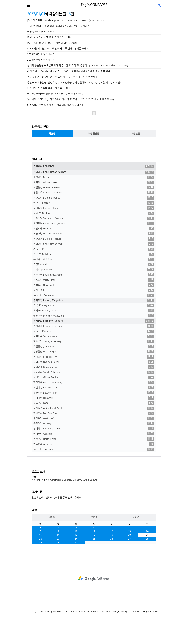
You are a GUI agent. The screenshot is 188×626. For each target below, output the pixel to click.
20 (129, 535)
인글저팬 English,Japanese (93, 274)
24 (76, 539)
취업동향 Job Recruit (93, 346)
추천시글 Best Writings (93, 392)
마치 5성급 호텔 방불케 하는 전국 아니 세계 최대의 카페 (55, 105)
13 (129, 531)
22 (40, 539)
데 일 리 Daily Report (93, 305)
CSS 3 (107, 612)
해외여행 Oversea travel (93, 362)
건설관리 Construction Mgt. (93, 244)
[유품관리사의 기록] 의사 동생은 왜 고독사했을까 (52, 43)
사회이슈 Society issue (93, 336)
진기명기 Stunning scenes (93, 428)
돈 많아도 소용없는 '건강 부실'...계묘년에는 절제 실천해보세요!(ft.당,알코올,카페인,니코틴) (74, 82)
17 (76, 535)
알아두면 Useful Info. (93, 418)
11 (94, 531)
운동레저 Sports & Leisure (93, 372)
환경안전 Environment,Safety (93, 223)
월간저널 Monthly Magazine (93, 315)
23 (58, 539)
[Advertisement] (94, 578)
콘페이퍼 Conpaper (93, 166)
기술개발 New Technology (93, 233)
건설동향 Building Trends (93, 198)
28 (147, 539)
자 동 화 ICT (93, 249)
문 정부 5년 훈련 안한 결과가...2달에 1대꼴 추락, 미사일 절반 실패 (61, 77)
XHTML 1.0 (94, 612)
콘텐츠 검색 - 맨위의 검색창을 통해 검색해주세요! (57, 497)
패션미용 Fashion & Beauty (93, 382)
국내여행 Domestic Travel (93, 367)
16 (58, 535)
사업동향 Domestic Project (93, 187)
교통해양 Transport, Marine (93, 218)
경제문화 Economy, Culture (93, 321)
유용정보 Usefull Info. (93, 280)
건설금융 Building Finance (93, 239)
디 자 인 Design (93, 213)
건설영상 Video (93, 264)
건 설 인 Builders (93, 254)
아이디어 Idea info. (93, 398)
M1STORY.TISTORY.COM (71, 612)
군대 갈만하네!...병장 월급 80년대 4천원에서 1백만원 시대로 (58, 26)
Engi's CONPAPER (94, 5)
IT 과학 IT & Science (93, 269)
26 (111, 539)
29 (40, 542)
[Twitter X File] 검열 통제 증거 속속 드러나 (49, 37)
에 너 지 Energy (93, 203)
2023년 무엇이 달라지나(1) (41, 60)
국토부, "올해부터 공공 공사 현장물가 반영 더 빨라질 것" (56, 94)
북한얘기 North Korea (93, 439)
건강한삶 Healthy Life (93, 351)
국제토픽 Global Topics (93, 377)
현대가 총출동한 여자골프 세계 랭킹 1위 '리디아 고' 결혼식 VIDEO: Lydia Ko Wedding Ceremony (77, 65)
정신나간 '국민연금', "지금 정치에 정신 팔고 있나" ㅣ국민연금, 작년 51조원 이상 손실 (70, 99)
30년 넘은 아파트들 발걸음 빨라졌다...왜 (47, 88)
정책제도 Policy (93, 177)
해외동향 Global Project (93, 182)
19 (111, 535)
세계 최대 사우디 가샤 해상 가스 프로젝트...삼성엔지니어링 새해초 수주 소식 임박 (68, 71)
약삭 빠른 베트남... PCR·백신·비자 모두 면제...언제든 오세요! (58, 48)
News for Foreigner (93, 295)
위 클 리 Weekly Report (93, 310)
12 (111, 531)
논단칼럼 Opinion (93, 259)
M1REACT (41, 612)
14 (147, 531)
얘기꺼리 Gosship (93, 433)
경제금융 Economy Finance (93, 326)
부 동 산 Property (93, 331)
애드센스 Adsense (93, 444)
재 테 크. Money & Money (93, 341)
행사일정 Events (93, 290)
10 (76, 531)
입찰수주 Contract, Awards (93, 192)
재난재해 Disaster (93, 228)
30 (58, 542)
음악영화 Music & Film (93, 357)
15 (40, 535)
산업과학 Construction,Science (93, 172)
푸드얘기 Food (93, 403)
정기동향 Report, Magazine (93, 300)
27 (129, 539)
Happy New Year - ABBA (40, 31)
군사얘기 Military (93, 423)
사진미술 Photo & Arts (93, 387)
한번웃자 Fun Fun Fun (93, 413)
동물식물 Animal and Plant (93, 408)
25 (94, 539)
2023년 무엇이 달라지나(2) (41, 54)
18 (94, 535)
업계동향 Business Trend (93, 208)
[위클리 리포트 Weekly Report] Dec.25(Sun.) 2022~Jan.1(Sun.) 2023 (64, 20)
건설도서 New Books (93, 285)
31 (76, 542)
